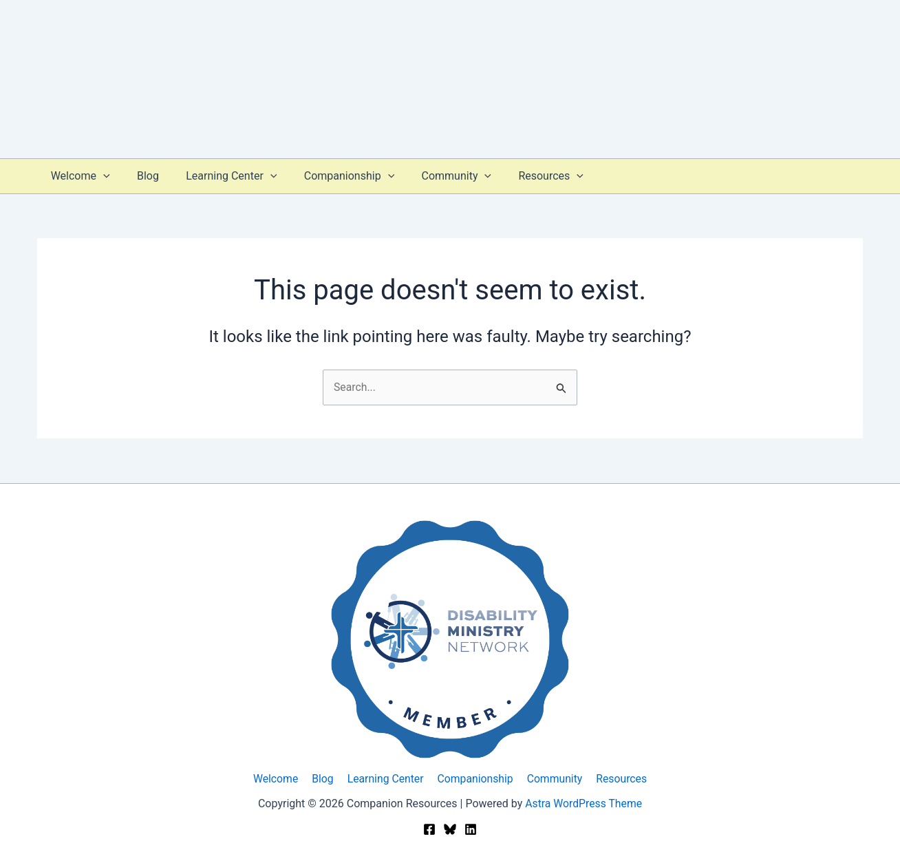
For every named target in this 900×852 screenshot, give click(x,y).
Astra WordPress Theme (583, 803)
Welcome (77, 176)
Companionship (331, 176)
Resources (523, 176)
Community (434, 176)
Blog (140, 175)
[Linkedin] (470, 830)
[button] (100, 176)
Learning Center (218, 176)
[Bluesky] (450, 830)
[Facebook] (429, 830)
